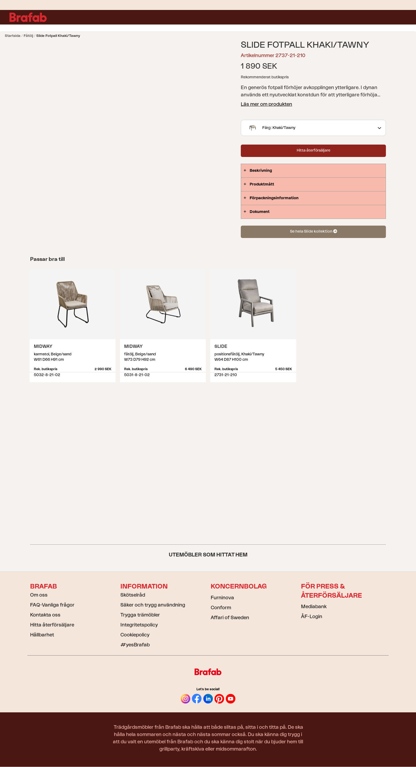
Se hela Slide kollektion (313, 231)
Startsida (12, 35)
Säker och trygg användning (152, 605)
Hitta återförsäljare (313, 150)
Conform (221, 607)
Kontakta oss (45, 614)
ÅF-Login (311, 616)
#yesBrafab (135, 644)
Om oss (39, 595)
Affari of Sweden (230, 617)
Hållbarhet (42, 634)
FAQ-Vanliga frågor (52, 605)
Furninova (222, 597)
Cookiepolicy (134, 634)
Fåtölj (28, 35)
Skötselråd (132, 595)
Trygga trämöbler (140, 614)
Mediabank (314, 606)
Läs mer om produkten (266, 104)
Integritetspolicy (139, 624)
